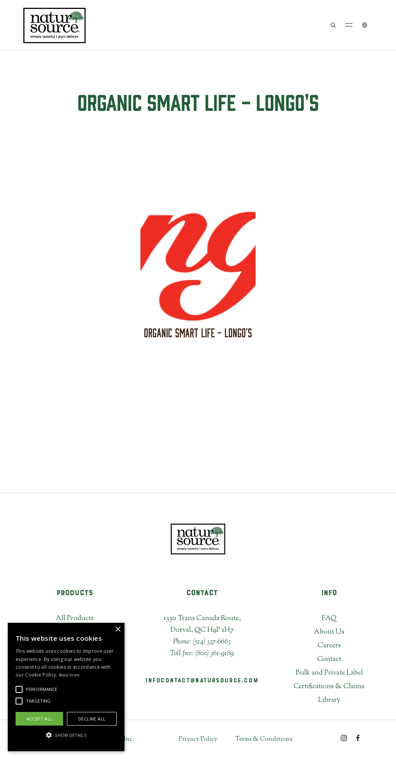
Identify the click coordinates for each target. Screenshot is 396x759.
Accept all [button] (39, 719)
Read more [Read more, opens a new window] (69, 675)
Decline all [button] (91, 719)
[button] (349, 25)
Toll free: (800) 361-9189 (202, 654)
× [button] (118, 630)
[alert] (66, 687)
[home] (54, 25)
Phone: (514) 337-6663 (202, 642)
